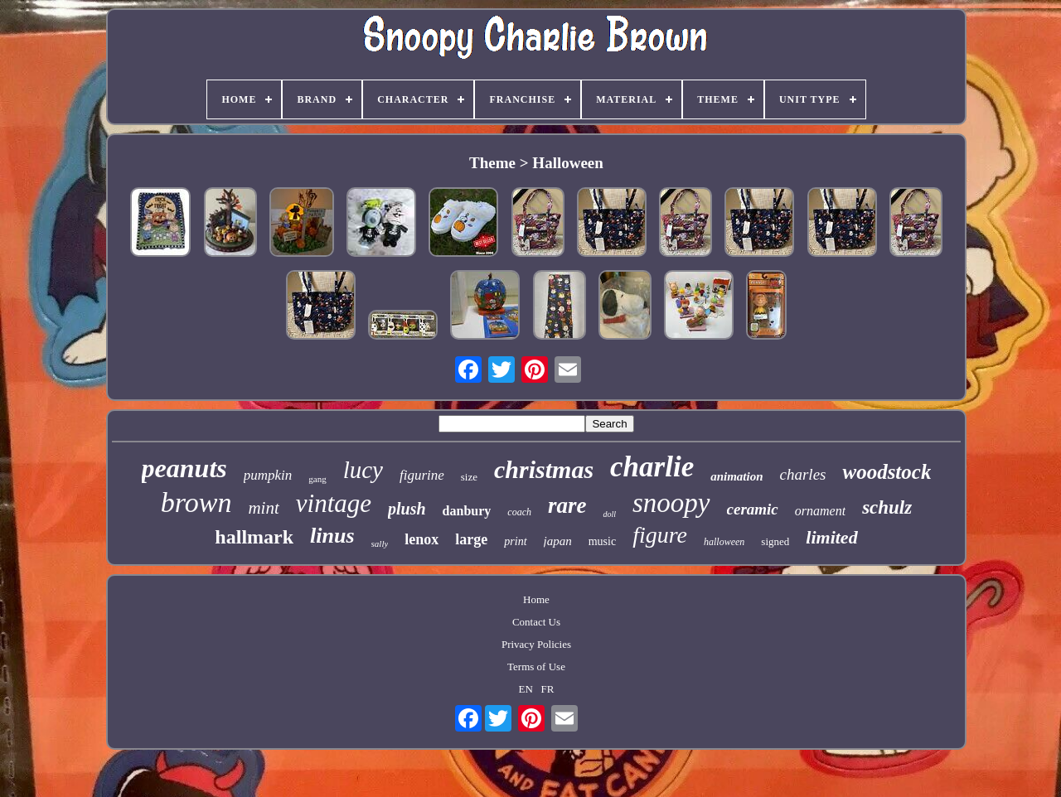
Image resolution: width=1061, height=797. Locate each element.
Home (536, 599)
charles (803, 474)
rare (567, 505)
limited (831, 537)
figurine (422, 475)
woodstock (886, 472)
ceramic (752, 509)
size (469, 477)
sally (380, 543)
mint (263, 508)
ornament (820, 511)
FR (548, 689)
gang (317, 479)
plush (407, 509)
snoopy (671, 503)
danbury (467, 511)
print (515, 541)
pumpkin (268, 475)
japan (558, 541)
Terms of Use (536, 666)
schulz (887, 507)
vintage (333, 503)
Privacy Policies (536, 644)
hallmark (254, 537)
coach (519, 512)
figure (659, 535)
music (602, 541)
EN (526, 689)
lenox (421, 539)
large (471, 539)
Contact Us (536, 622)
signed (775, 541)
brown (196, 502)
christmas (543, 469)
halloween (724, 542)
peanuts (184, 468)
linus (332, 536)
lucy (363, 469)
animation (736, 476)
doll (609, 514)
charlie (652, 467)
